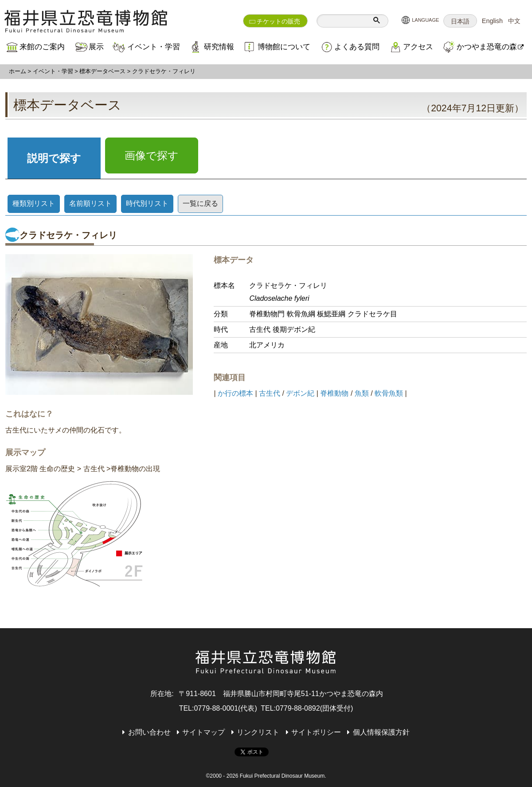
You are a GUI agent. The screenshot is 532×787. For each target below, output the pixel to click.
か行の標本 (235, 393)
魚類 (362, 393)
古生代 (269, 393)
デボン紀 (300, 393)
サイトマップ (203, 732)
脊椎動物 (334, 393)
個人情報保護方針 (381, 732)
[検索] (343, 21)
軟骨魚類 (389, 393)
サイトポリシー (316, 732)
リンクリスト (258, 732)
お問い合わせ (149, 732)
